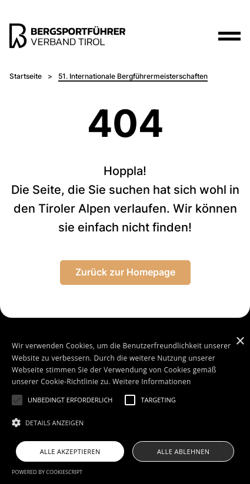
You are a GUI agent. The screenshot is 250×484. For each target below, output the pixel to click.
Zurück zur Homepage (125, 272)
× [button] (239, 341)
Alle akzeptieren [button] (70, 451)
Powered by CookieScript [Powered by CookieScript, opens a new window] (47, 472)
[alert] (125, 407)
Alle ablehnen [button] (183, 451)
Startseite (25, 76)
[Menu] (229, 36)
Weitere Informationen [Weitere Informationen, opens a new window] (151, 381)
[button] (17, 400)
